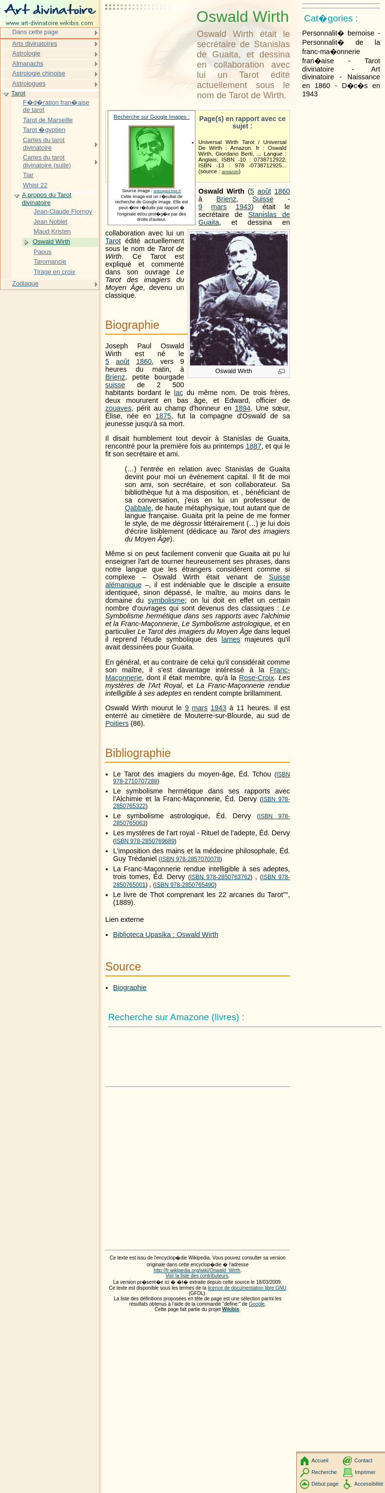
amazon (230, 171)
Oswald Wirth (51, 241)
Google (257, 1304)
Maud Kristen (52, 231)
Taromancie (50, 261)
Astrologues (28, 83)
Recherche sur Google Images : (152, 117)
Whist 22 (35, 185)
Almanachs (27, 63)
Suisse (262, 199)
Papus (43, 251)
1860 (282, 191)
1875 (163, 416)
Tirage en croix (54, 271)
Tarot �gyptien (44, 129)
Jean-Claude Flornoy (63, 211)
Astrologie (26, 53)
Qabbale (138, 508)
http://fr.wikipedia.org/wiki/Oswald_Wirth (197, 1270)
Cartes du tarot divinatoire (44, 143)
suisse (115, 385)
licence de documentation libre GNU (247, 1288)
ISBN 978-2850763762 (220, 877)
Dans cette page (35, 32)
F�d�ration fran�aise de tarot (56, 106)
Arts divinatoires (34, 43)
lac (178, 392)
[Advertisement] (149, 32)
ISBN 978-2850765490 (184, 884)
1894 (242, 408)
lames (230, 639)
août (264, 191)
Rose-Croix (256, 678)
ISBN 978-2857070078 (190, 859)
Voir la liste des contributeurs (197, 1275)
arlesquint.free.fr (167, 191)
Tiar (28, 175)
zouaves (118, 408)
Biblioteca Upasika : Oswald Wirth (165, 934)
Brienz (226, 199)
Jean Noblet (50, 221)
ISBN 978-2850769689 (144, 841)
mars (219, 207)
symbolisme (166, 600)
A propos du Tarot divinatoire (46, 198)
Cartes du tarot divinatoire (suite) (47, 161)
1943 (243, 207)
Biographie (130, 987)
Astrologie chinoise (38, 73)
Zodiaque (25, 283)
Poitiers (117, 723)
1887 (253, 446)
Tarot (113, 241)
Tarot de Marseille (48, 120)
